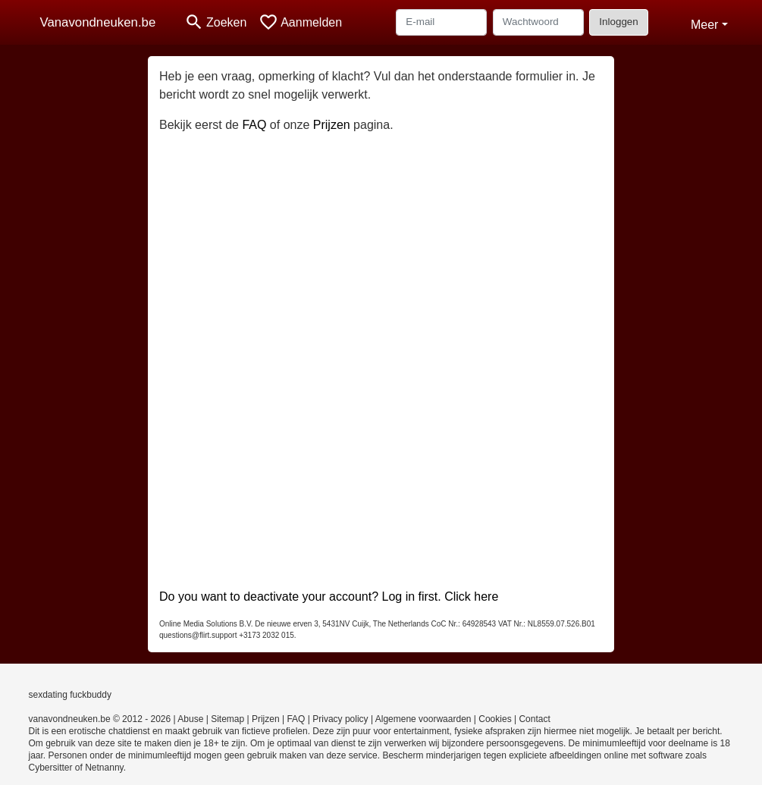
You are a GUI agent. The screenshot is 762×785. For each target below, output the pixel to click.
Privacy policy (340, 719)
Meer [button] (704, 24)
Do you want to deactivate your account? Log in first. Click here (328, 596)
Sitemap (227, 719)
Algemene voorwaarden (423, 719)
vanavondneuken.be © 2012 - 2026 (100, 719)
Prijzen (331, 124)
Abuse (190, 719)
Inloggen (618, 21)
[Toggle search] (215, 22)
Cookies (494, 719)
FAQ (254, 124)
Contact (534, 719)
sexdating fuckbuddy (70, 694)
